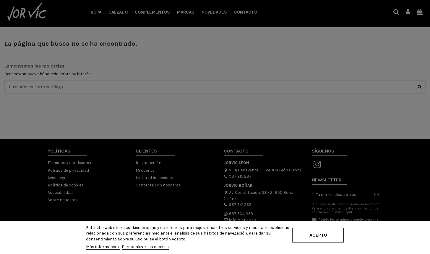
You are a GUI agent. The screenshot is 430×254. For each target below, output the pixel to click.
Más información (103, 246)
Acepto (318, 235)
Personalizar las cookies (145, 246)
